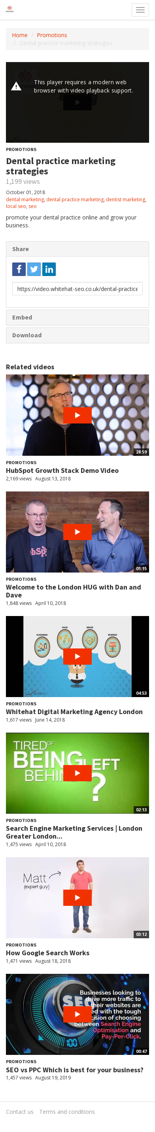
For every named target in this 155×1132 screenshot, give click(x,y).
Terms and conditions (67, 1111)
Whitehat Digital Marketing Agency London (74, 711)
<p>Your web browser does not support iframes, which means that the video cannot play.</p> (77, 102)
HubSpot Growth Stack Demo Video (62, 470)
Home (20, 35)
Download (27, 335)
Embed (22, 317)
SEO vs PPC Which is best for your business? (75, 1069)
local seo (16, 206)
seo (32, 206)
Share (20, 249)
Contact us (20, 1111)
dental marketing (25, 199)
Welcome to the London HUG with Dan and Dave (73, 590)
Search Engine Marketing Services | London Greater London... (74, 832)
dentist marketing (125, 199)
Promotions (52, 35)
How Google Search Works (47, 952)
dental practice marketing (75, 199)
